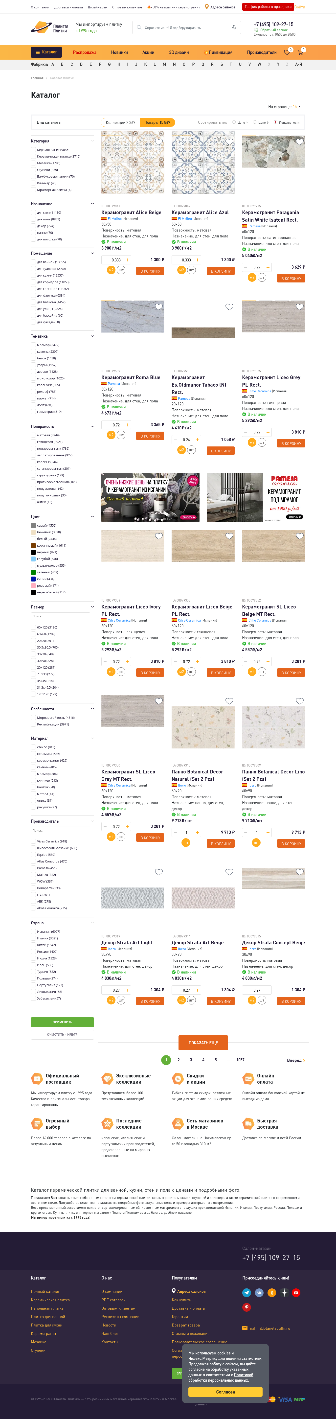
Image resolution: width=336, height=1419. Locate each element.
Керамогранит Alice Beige (131, 212)
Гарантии (180, 1316)
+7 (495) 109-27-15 (273, 24)
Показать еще (203, 1042)
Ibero (182, 785)
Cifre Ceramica (260, 391)
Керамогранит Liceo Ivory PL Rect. (131, 610)
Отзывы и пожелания (190, 1333)
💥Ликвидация (217, 52)
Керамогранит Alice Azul (200, 212)
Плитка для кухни (46, 1324)
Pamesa (254, 226)
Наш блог (109, 1333)
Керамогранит (43, 1333)
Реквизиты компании (120, 1316)
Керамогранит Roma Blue (130, 377)
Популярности (288, 122)
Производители (262, 52)
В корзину (150, 271)
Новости (108, 1324)
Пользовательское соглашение (199, 1341)
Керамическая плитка (50, 1299)
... (227, 1059)
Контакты (109, 1341)
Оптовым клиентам (127, 7)
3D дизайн (179, 52)
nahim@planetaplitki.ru (270, 1328)
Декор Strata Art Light (126, 942)
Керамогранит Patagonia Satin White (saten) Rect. (270, 216)
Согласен (225, 1392)
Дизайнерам (97, 7)
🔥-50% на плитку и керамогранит (173, 7)
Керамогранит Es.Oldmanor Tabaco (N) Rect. (199, 384)
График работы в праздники (268, 6)
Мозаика (38, 1341)
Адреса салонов (222, 7)
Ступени (38, 1350)
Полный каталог (45, 1291)
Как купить (181, 1299)
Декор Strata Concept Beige (273, 942)
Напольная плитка (47, 1308)
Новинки (119, 52)
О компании (40, 7)
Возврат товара (186, 1324)
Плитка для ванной (48, 1316)
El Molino (115, 218)
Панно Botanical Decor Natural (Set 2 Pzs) (197, 775)
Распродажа (84, 52)
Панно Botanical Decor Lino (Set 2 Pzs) (273, 775)
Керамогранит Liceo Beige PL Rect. (202, 610)
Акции (148, 52)
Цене (240, 122)
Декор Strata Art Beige (198, 942)
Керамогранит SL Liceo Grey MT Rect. (128, 775)
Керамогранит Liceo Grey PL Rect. (271, 381)
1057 (240, 1059)
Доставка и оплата (68, 7)
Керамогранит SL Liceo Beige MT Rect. (269, 610)
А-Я (298, 64)
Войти (299, 6)
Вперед (294, 1060)
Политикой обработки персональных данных (220, 1377)
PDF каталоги (113, 1299)
